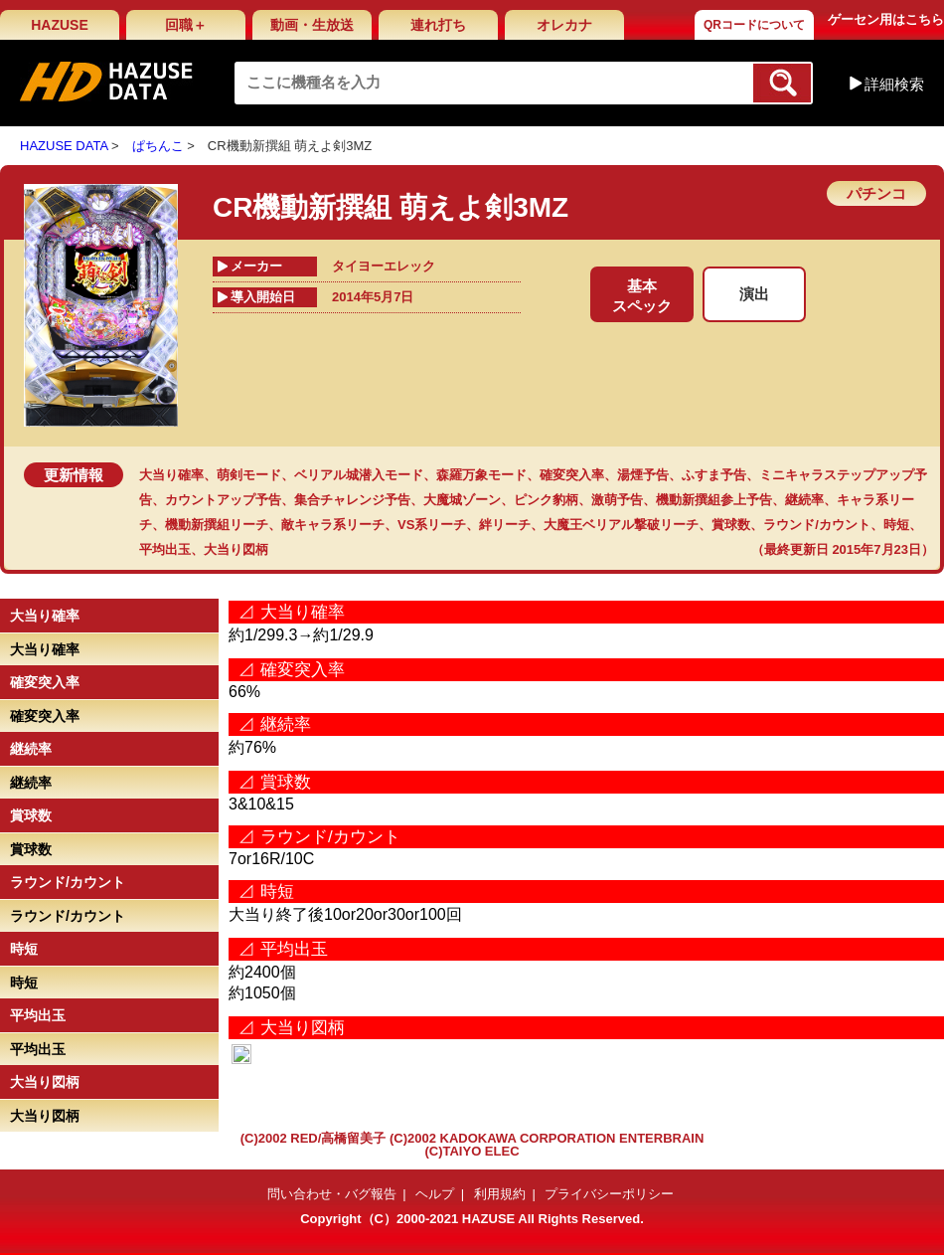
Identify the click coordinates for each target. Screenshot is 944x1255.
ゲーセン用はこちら (886, 19)
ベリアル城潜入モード (358, 474)
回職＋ (186, 25)
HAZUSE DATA (63, 145)
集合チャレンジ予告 (352, 499)
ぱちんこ (158, 145)
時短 (896, 524)
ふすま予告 (714, 474)
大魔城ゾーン (462, 499)
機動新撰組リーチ (216, 524)
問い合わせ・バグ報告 (331, 1193)
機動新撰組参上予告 (714, 499)
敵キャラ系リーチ (333, 524)
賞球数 (730, 524)
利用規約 (500, 1193)
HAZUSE (59, 25)
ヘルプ (434, 1193)
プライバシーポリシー (609, 1193)
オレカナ (564, 25)
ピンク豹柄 (546, 499)
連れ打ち (438, 25)
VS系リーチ (431, 524)
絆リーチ (505, 524)
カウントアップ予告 (223, 499)
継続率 (804, 499)
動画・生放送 (312, 25)
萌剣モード (249, 474)
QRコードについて (754, 25)
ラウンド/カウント (816, 524)
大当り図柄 (236, 549)
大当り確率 (171, 474)
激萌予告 (617, 499)
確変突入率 (572, 474)
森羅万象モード (481, 474)
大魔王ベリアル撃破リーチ (621, 524)
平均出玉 (165, 549)
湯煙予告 (643, 474)
